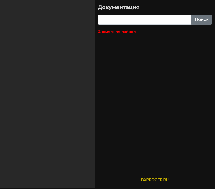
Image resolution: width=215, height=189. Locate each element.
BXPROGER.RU (155, 179)
